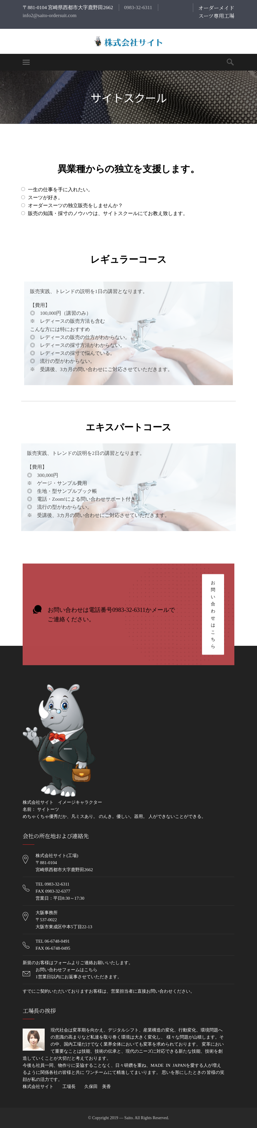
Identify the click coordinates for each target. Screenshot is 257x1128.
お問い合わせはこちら (213, 615)
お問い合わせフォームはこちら (66, 969)
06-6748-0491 (57, 941)
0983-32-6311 (138, 7)
